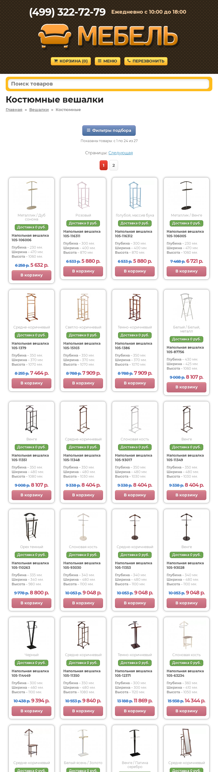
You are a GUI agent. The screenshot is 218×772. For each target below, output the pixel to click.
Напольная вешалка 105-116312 (133, 233)
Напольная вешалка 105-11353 (133, 565)
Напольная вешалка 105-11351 (30, 457)
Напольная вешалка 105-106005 (185, 233)
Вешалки (39, 109)
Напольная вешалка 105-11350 (81, 673)
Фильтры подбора (109, 130)
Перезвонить (145, 61)
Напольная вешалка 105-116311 (81, 233)
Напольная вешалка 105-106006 (30, 237)
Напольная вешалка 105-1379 (30, 345)
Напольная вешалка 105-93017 (133, 457)
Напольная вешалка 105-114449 (30, 673)
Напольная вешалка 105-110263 (30, 565)
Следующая (120, 152)
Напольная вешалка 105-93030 (81, 565)
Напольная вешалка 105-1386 (133, 345)
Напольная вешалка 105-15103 (81, 345)
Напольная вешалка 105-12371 (133, 673)
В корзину (31, 275)
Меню (107, 61)
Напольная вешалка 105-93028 (185, 565)
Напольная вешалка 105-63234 (185, 673)
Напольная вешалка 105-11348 (81, 457)
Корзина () (71, 61)
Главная (14, 109)
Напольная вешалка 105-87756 (185, 349)
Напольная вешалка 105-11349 (185, 457)
